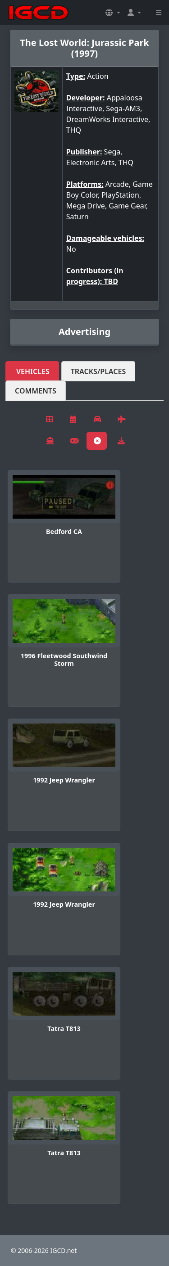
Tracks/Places (98, 371)
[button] (112, 13)
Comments (35, 391)
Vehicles (33, 371)
